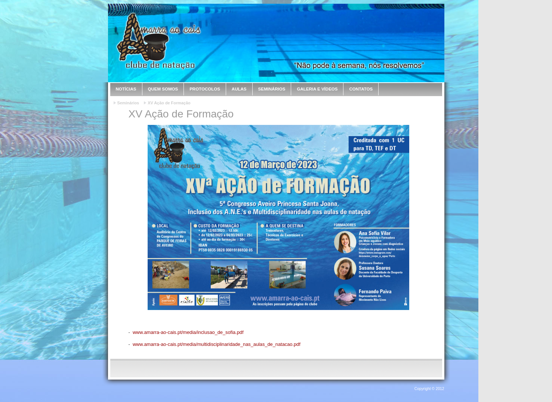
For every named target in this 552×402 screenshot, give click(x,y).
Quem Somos (163, 89)
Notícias (126, 89)
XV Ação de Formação (169, 103)
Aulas (239, 89)
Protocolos (204, 89)
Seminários (272, 89)
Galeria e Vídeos (317, 89)
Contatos (361, 89)
